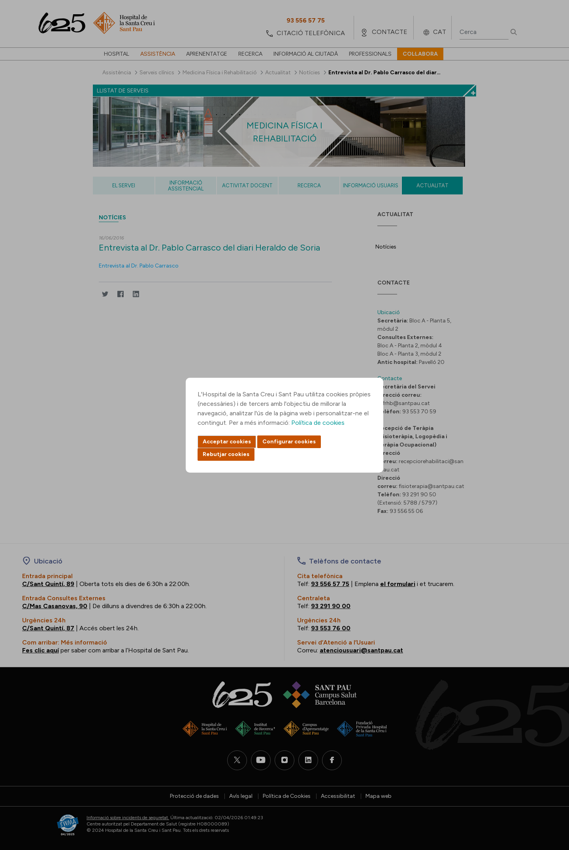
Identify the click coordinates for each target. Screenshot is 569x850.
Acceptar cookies (227, 441)
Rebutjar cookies (226, 454)
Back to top (549, 801)
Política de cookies (318, 422)
